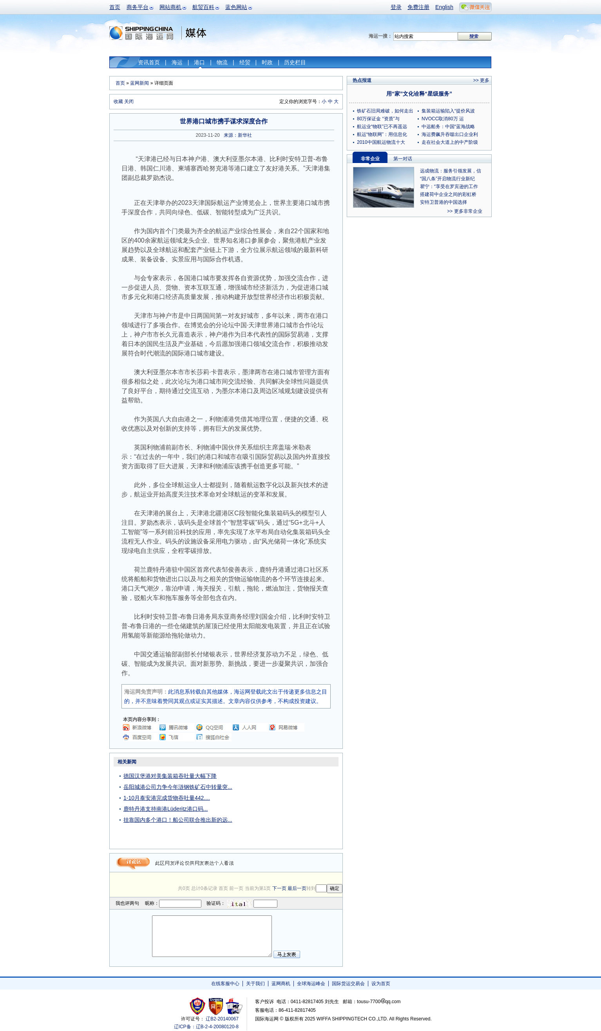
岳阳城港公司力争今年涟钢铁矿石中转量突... (177, 787)
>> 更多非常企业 (464, 211)
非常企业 (370, 158)
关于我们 (255, 983)
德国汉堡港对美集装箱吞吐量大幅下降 (170, 776)
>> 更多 (481, 80)
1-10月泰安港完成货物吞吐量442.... (166, 798)
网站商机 (170, 7)
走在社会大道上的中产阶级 (450, 142)
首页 (114, 7)
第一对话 (402, 158)
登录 (396, 7)
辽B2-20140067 (222, 1019)
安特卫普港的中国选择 (443, 202)
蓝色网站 (236, 7)
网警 (216, 1006)
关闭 (129, 101)
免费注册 (418, 7)
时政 (267, 62)
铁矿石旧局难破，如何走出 (385, 111)
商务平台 (137, 7)
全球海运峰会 (311, 983)
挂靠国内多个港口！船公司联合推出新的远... (177, 820)
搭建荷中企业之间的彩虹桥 (448, 194)
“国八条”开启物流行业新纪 (447, 178)
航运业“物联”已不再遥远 (382, 126)
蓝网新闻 (139, 83)
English (444, 7)
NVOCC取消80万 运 (443, 118)
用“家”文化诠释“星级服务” (419, 94)
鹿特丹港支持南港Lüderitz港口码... (165, 809)
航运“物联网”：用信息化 (382, 134)
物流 (222, 62)
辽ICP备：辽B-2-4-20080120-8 (206, 1026)
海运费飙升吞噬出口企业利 (450, 134)
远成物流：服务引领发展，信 (450, 171)
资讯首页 (149, 62)
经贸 (244, 62)
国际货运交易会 (348, 983)
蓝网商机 (281, 983)
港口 (199, 62)
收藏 (118, 101)
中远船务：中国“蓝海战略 (448, 126)
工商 (198, 1006)
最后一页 (297, 888)
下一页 (279, 888)
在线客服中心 (225, 983)
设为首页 (380, 983)
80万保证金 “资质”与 (378, 118)
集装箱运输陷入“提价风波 (448, 111)
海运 (177, 62)
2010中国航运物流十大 (381, 142)
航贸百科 (203, 7)
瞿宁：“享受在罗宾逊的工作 (449, 186)
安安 (234, 1006)
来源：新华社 (238, 135)
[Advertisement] (293, 805)
